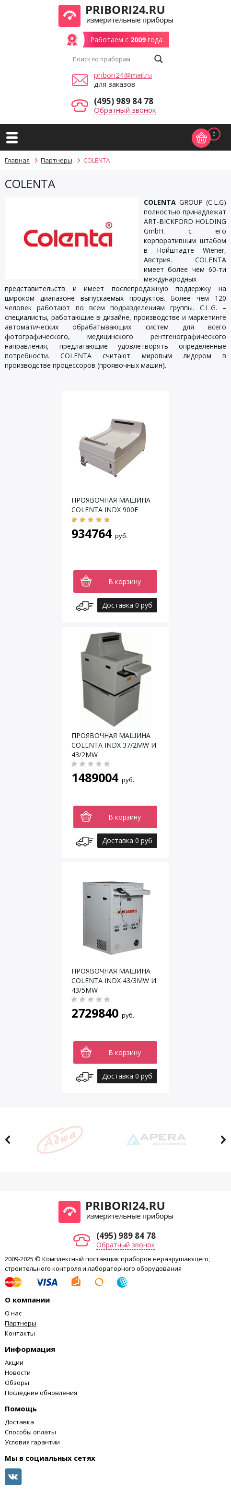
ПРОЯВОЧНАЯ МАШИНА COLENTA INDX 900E (110, 504)
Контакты (20, 1333)
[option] (67, 1139)
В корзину (124, 581)
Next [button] (223, 1140)
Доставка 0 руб (127, 605)
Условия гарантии (32, 1442)
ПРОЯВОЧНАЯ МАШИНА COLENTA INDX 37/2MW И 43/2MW (113, 745)
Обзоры (17, 1382)
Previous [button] (8, 1140)
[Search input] (111, 59)
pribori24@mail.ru (123, 75)
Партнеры (20, 1323)
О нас (13, 1313)
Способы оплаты (30, 1432)
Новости (18, 1372)
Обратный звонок (125, 110)
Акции (14, 1362)
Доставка (19, 1422)
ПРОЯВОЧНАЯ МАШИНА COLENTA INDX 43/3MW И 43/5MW (113, 980)
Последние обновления (41, 1392)
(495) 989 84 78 (123, 100)
